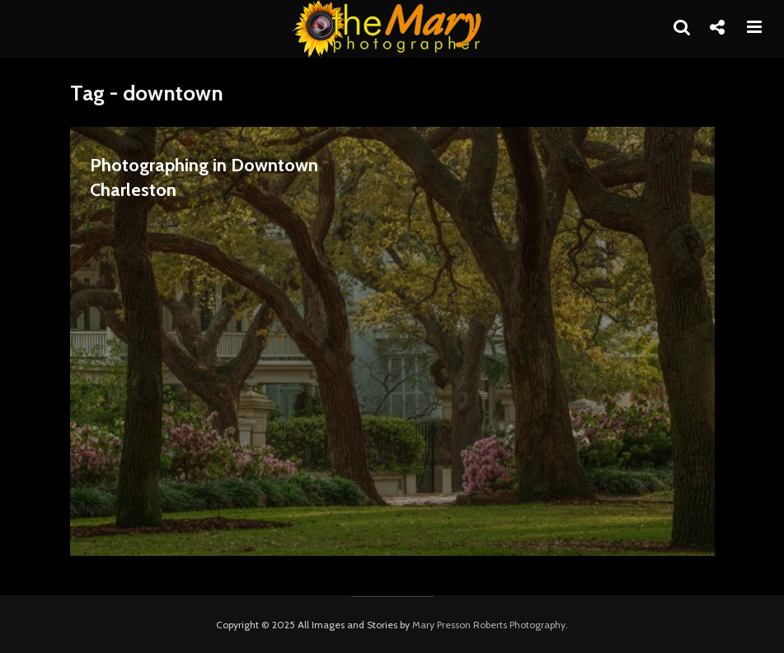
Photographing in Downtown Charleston (204, 177)
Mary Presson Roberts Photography (489, 624)
